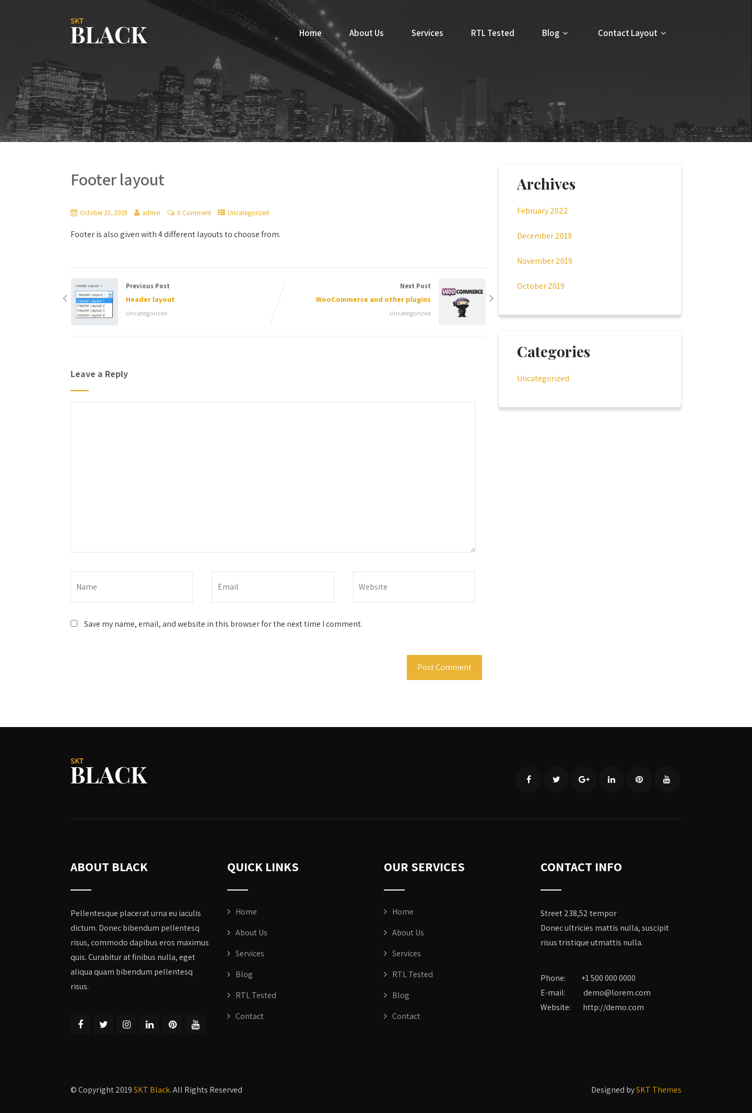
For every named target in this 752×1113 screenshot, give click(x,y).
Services (427, 33)
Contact (250, 1016)
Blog (556, 33)
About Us (366, 33)
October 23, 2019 (103, 212)
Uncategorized (248, 212)
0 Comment (194, 212)
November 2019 (544, 260)
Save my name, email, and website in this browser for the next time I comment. (223, 623)
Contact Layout (633, 33)
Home (310, 33)
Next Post (382, 294)
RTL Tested (492, 33)
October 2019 (541, 285)
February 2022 (542, 210)
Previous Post (174, 294)
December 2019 (544, 235)
